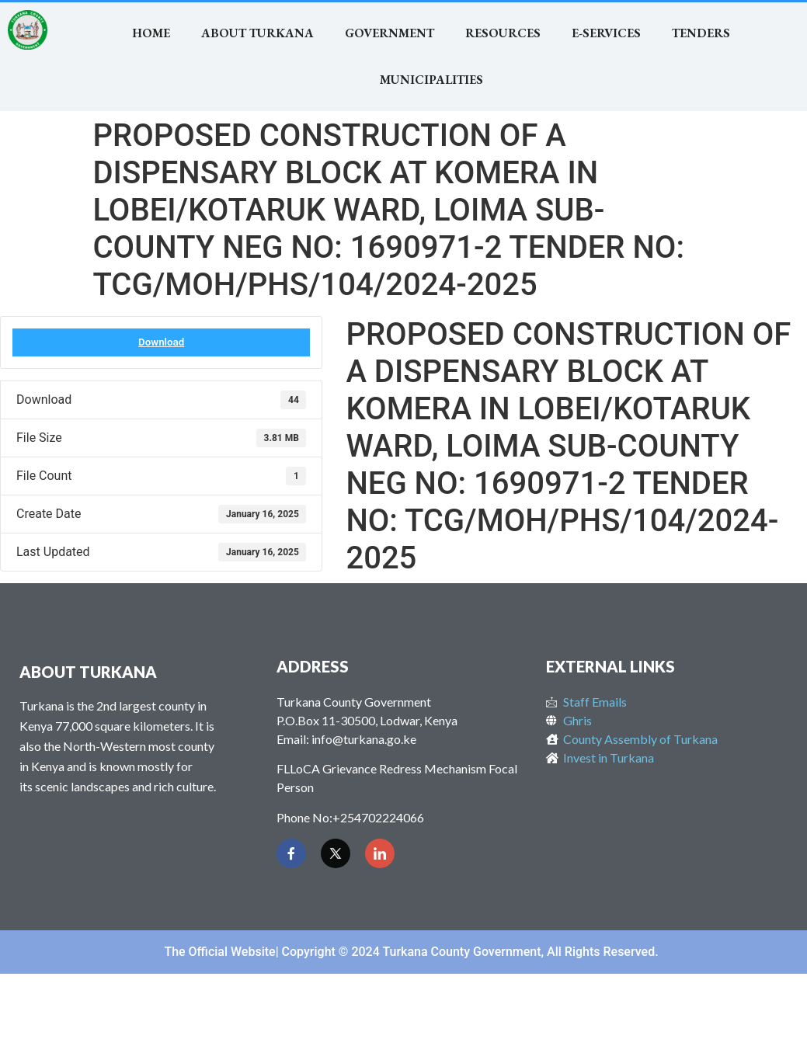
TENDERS (701, 33)
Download (161, 342)
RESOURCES (503, 33)
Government (389, 33)
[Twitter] (335, 853)
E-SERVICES (606, 33)
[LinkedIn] (380, 853)
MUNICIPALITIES (431, 79)
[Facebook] (291, 853)
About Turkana (257, 33)
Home (151, 33)
